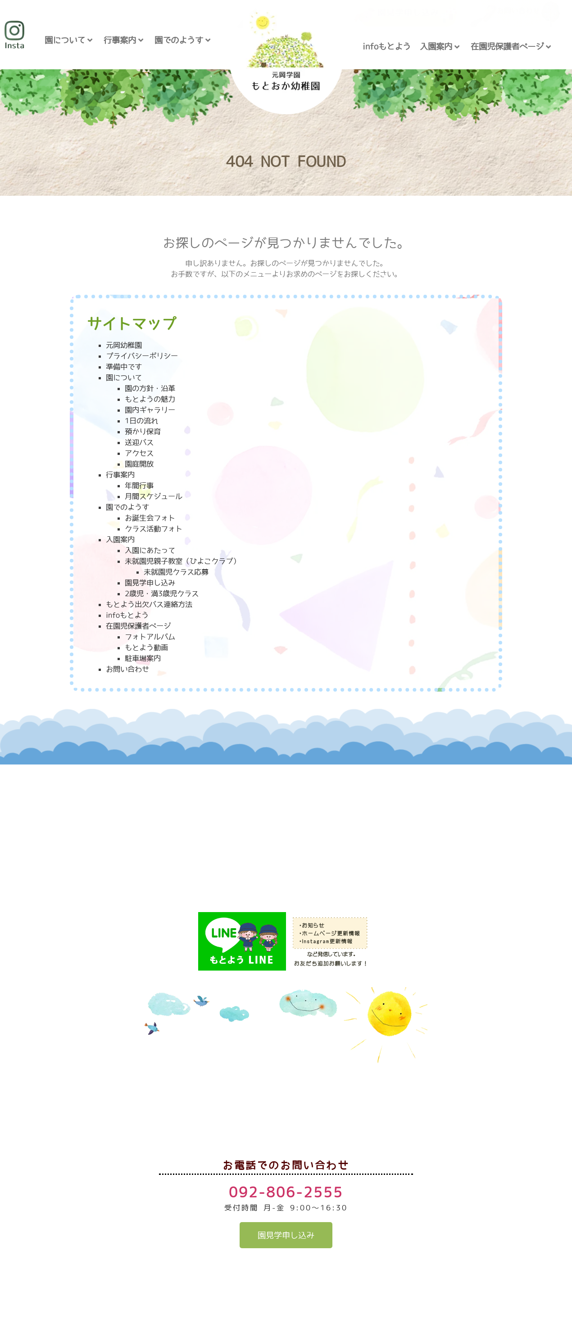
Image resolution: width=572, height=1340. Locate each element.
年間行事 (139, 485)
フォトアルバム (150, 636)
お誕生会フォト (150, 518)
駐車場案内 (143, 658)
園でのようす (182, 40)
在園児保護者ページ (511, 46)
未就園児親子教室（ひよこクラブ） (182, 561)
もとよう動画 (146, 647)
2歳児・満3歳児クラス (162, 593)
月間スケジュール (153, 496)
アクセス (139, 453)
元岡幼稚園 (124, 345)
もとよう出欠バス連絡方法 (149, 604)
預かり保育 (143, 431)
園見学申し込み (150, 582)
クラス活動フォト (153, 528)
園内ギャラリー (150, 410)
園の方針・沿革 (150, 388)
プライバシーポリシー (142, 356)
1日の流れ (141, 420)
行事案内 (123, 40)
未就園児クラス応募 (176, 572)
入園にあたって (150, 550)
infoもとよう (387, 46)
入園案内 (439, 46)
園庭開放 (139, 464)
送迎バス (139, 442)
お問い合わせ (127, 669)
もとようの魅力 (150, 399)
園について (68, 40)
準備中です (124, 366)
